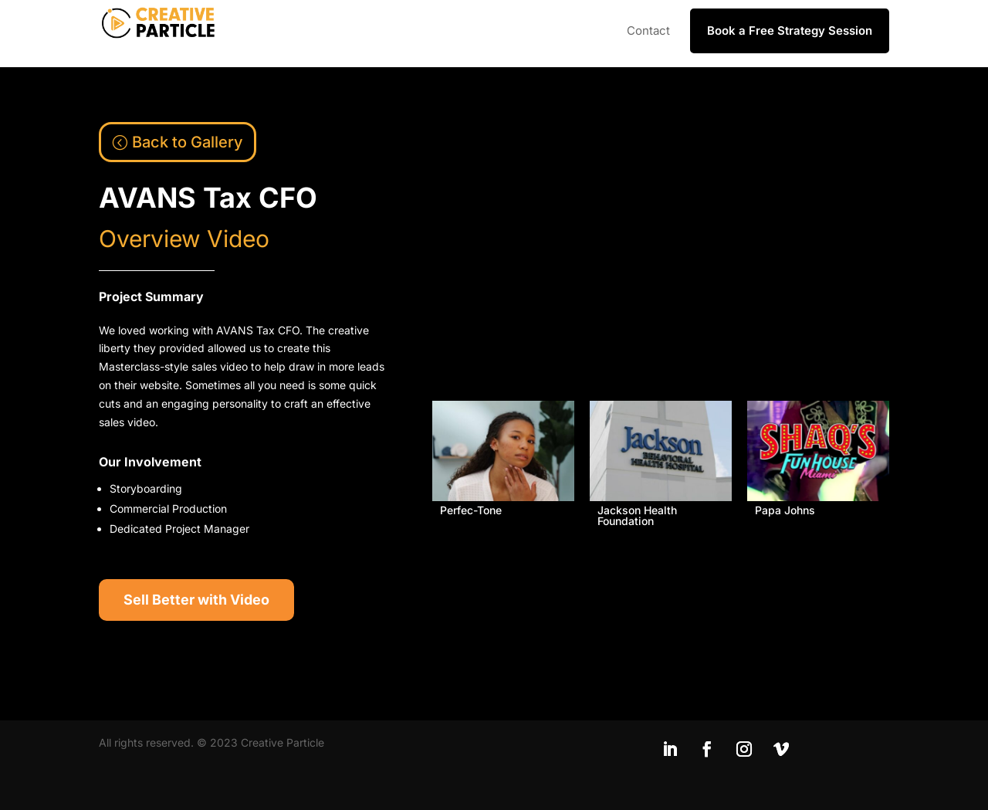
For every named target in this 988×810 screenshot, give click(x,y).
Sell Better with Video (196, 599)
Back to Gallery (187, 142)
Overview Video (184, 238)
